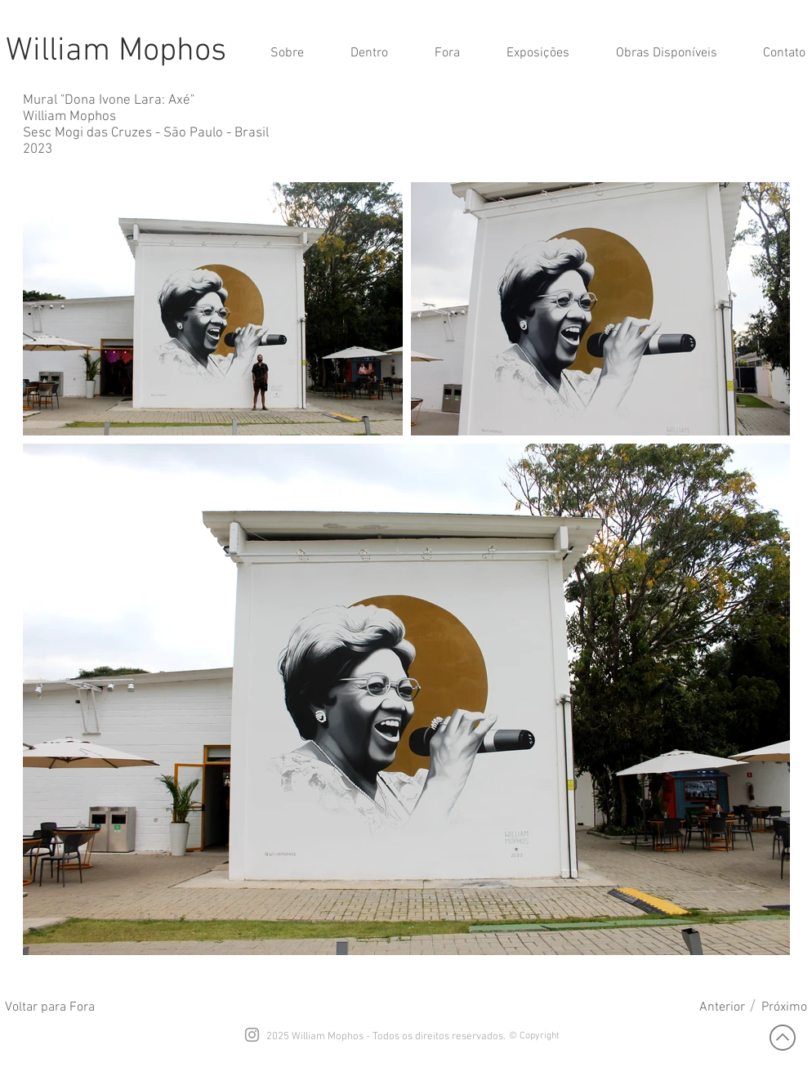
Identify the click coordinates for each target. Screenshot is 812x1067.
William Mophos (116, 51)
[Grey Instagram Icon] (252, 1034)
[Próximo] (784, 1007)
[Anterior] (722, 1007)
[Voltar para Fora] (50, 1007)
